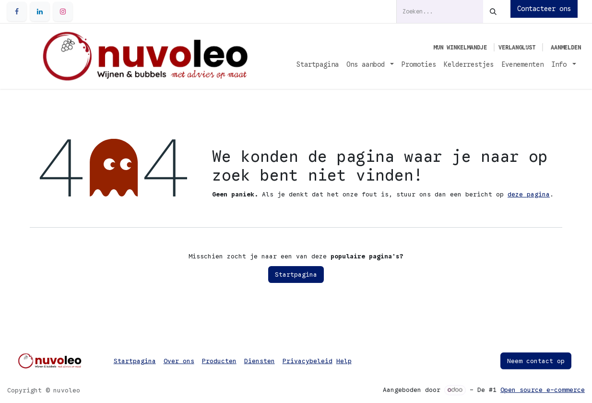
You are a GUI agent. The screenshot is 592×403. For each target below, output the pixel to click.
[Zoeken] (493, 11)
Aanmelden (566, 47)
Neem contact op (536, 361)
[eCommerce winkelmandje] (460, 47)
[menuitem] (318, 64)
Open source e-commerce (542, 390)
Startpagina (296, 274)
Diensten (259, 361)
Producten (219, 361)
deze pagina (529, 194)
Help (344, 361)
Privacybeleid (307, 361)
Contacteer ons (544, 8)
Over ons (179, 361)
